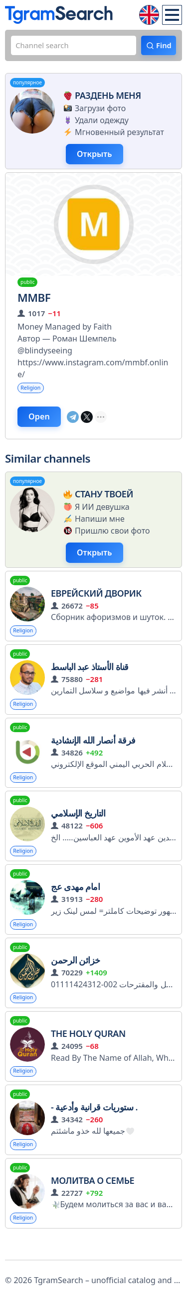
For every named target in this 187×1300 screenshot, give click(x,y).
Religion (32, 392)
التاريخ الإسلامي (78, 825)
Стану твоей (97, 500)
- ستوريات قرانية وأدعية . (94, 1124)
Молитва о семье (92, 1199)
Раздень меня (101, 97)
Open (40, 422)
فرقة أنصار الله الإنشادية (93, 751)
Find (163, 46)
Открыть (97, 156)
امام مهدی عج (75, 900)
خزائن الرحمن (75, 975)
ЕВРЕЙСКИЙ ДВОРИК (96, 602)
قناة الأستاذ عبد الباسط (90, 676)
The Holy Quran (88, 1050)
